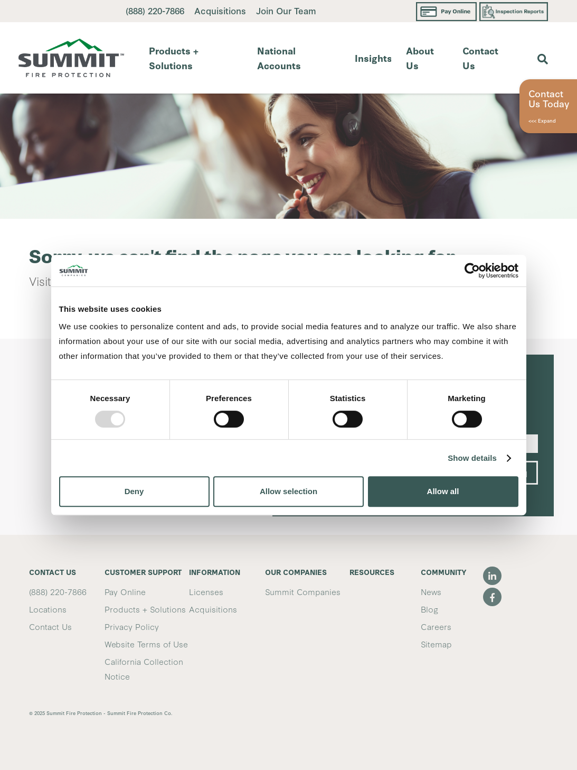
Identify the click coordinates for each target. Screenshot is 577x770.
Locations (48, 609)
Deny (134, 491)
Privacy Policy (132, 626)
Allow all (443, 491)
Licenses (206, 591)
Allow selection (288, 491)
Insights (373, 57)
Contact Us (480, 57)
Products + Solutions (173, 57)
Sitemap (436, 644)
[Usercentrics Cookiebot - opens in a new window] (472, 271)
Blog (429, 609)
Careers (436, 626)
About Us (420, 57)
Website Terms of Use (146, 644)
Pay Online (125, 591)
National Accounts (279, 57)
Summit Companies (302, 591)
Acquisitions (221, 10)
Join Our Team (286, 10)
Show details (472, 457)
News (431, 591)
